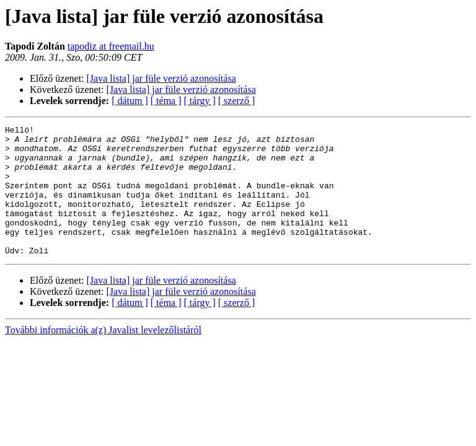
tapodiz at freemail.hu (111, 46)
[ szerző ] (236, 100)
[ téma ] (166, 100)
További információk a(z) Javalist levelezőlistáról (103, 356)
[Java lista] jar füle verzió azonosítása (161, 78)
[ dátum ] (130, 100)
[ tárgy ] (200, 100)
